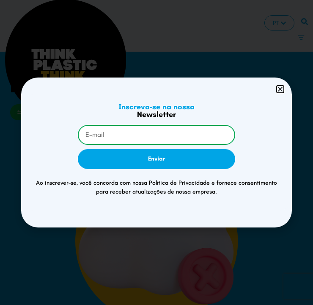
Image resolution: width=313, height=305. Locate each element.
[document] (156, 152)
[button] (280, 89)
